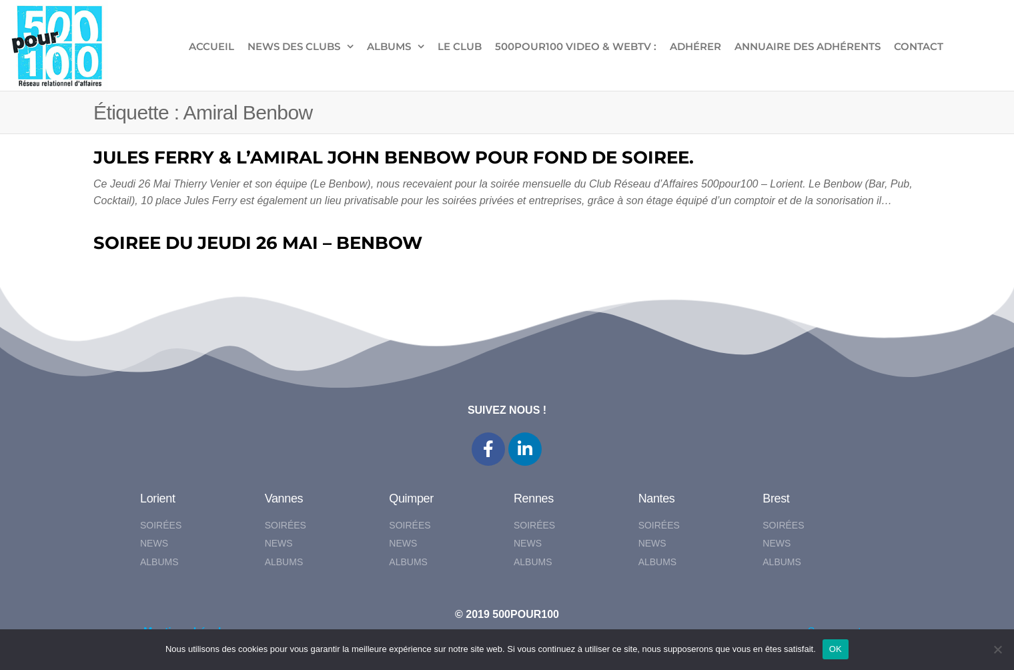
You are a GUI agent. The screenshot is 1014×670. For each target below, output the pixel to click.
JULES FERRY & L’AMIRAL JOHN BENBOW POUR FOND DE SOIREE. (393, 157)
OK (835, 649)
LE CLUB (460, 46)
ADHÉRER (695, 46)
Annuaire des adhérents (807, 46)
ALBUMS (389, 46)
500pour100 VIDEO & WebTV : (575, 46)
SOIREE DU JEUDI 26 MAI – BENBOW (257, 243)
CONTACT (918, 46)
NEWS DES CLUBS (293, 46)
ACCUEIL (211, 46)
